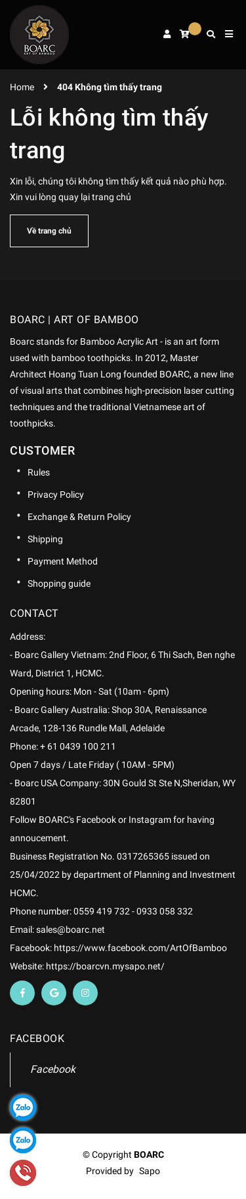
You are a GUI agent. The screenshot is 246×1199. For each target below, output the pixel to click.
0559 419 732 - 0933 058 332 (133, 911)
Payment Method (63, 561)
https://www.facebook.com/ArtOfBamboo (140, 948)
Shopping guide (59, 583)
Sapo (149, 1171)
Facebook (52, 1069)
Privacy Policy (56, 494)
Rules (39, 472)
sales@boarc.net (70, 929)
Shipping (45, 539)
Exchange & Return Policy (79, 517)
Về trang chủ (49, 230)
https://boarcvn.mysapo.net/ (105, 966)
